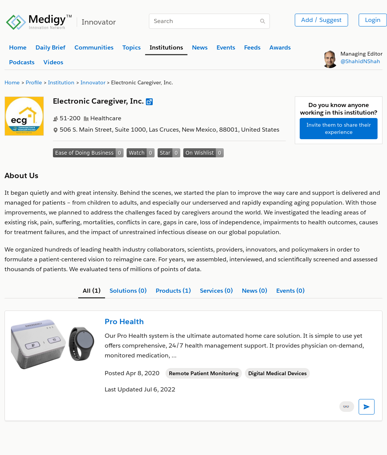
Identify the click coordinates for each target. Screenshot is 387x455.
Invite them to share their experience (339, 128)
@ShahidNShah (360, 61)
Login (373, 20)
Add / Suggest (321, 20)
